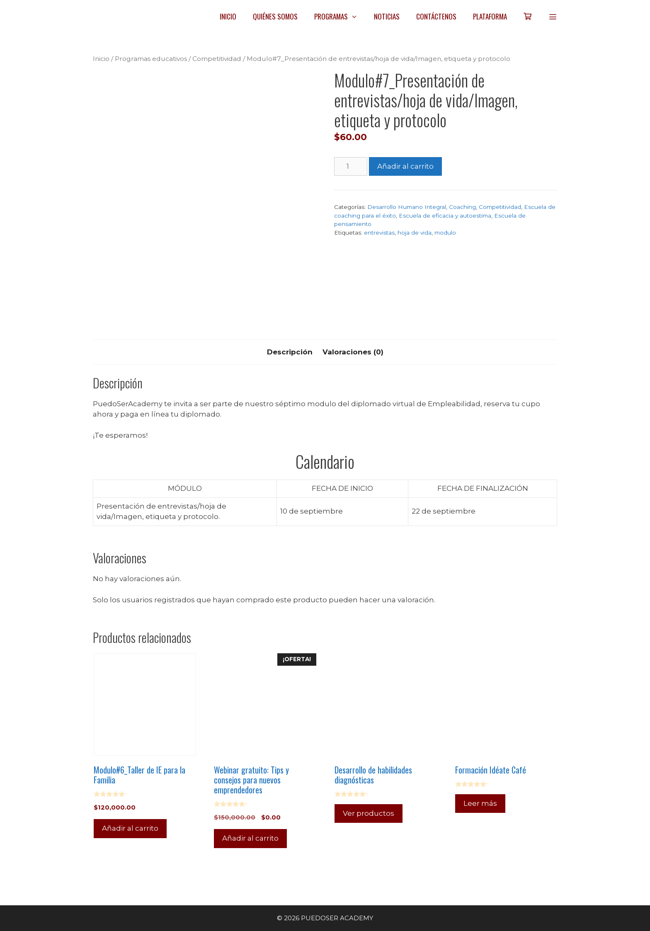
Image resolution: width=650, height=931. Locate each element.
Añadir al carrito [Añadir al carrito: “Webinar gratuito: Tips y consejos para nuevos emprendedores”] (250, 838)
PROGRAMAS (340, 16)
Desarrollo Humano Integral (406, 207)
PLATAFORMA (490, 16)
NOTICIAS (387, 16)
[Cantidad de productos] (350, 166)
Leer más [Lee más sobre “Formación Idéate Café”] (480, 803)
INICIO (228, 16)
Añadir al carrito (405, 166)
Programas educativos (151, 59)
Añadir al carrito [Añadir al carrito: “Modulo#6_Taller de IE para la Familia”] (130, 828)
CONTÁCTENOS (436, 16)
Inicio (101, 59)
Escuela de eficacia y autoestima (445, 215)
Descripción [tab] (290, 352)
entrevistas (379, 232)
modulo (445, 232)
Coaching (462, 207)
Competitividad (216, 59)
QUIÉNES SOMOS (275, 16)
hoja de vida (415, 232)
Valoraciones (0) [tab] (353, 352)
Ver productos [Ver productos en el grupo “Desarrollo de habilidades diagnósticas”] (368, 813)
